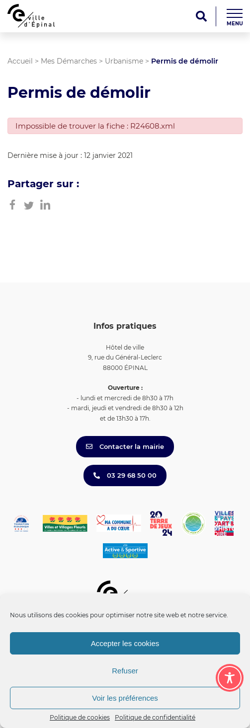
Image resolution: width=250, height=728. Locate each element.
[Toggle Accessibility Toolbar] (230, 678)
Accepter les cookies (125, 643)
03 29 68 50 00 (125, 475)
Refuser (125, 670)
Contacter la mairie (125, 446)
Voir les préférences (125, 698)
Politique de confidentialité (155, 717)
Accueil (20, 61)
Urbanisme (124, 61)
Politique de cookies (80, 717)
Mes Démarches (69, 61)
